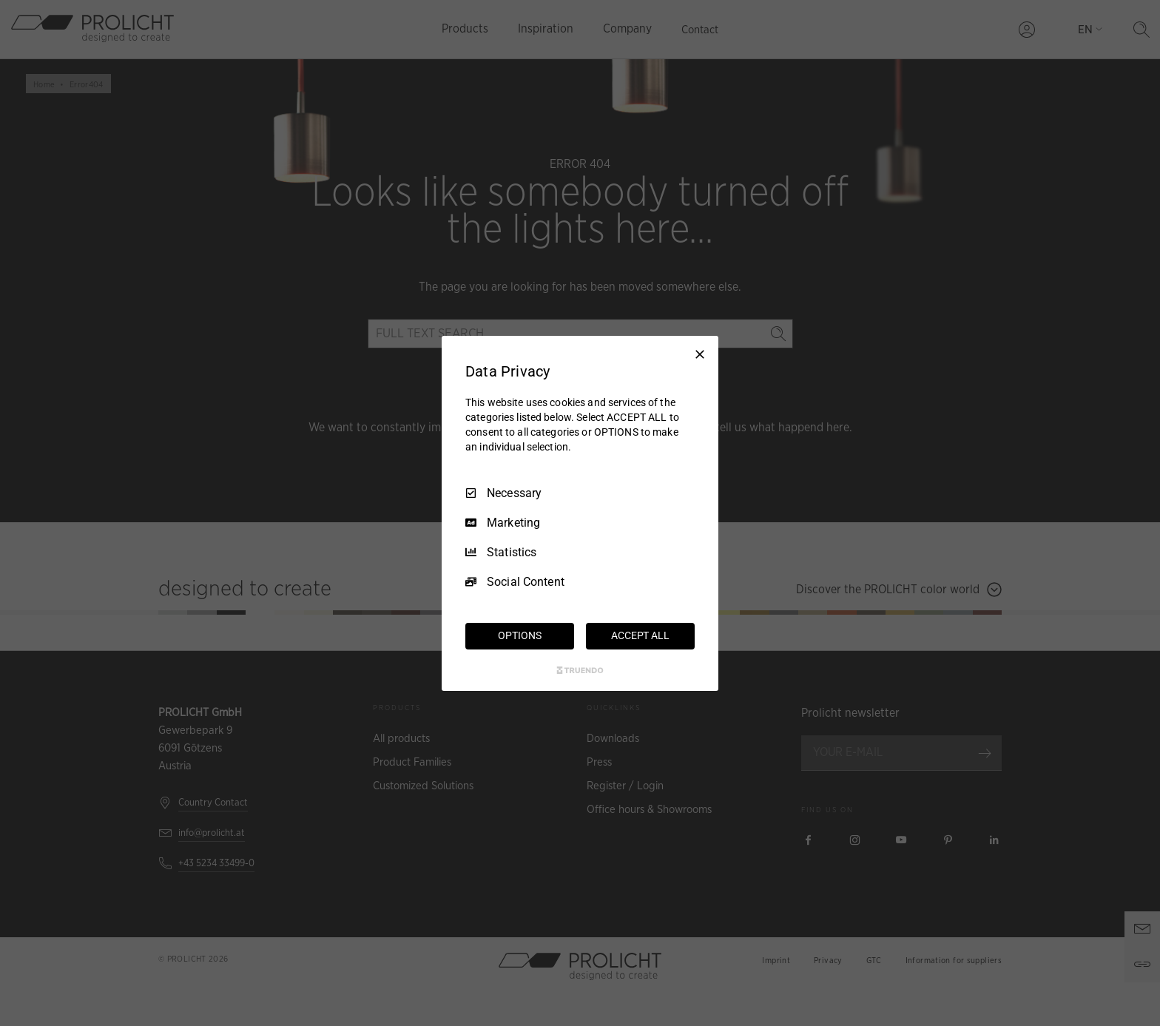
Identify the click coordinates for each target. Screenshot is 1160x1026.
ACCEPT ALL (640, 635)
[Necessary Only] (699, 353)
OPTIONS (519, 635)
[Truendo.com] (580, 670)
